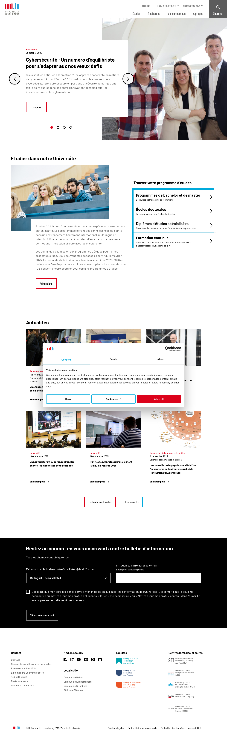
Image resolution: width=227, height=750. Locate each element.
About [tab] (160, 359)
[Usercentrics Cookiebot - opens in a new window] (167, 348)
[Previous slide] (14, 78)
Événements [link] (132, 502)
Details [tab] (113, 359)
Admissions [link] (46, 283)
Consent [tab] (66, 359)
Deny (68, 399)
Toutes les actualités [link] (99, 502)
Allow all (159, 399)
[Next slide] (128, 78)
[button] (51, 127)
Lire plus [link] (36, 107)
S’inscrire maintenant (42, 615)
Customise (114, 399)
